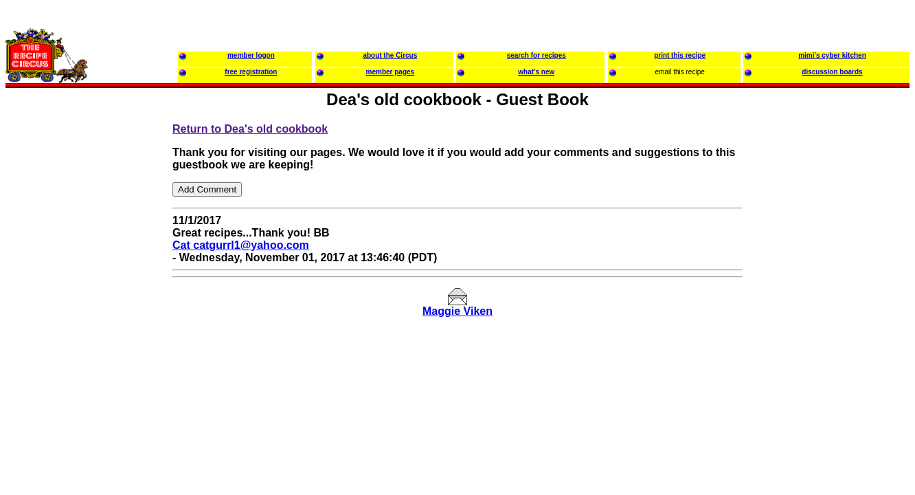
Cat (182, 245)
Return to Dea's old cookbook (250, 129)
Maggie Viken (457, 311)
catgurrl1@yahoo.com (251, 245)
